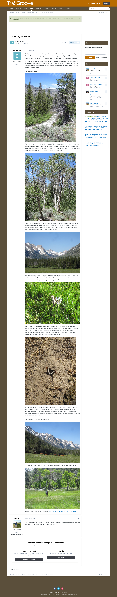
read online (35, 18)
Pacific (26, 43)
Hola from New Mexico (95, 77)
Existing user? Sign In (94, 3)
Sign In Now (61, 557)
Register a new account (29, 559)
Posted (30, 50)
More (68, 8)
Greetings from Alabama (96, 84)
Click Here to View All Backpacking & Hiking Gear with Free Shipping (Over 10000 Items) (94, 143)
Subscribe (19, 8)
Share (64, 42)
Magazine (11, 8)
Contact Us (63, 592)
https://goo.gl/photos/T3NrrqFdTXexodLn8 (62, 511)
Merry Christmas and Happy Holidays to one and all (97, 93)
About (61, 8)
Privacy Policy (54, 592)
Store (46, 8)
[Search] (97, 8)
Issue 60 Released (94, 68)
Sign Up (106, 3)
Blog (25, 8)
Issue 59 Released (94, 103)
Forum (31, 9)
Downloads (53, 8)
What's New (39, 8)
